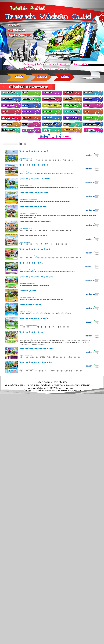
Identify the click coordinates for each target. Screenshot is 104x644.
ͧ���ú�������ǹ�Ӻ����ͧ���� (36, 277)
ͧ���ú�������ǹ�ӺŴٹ (31, 263)
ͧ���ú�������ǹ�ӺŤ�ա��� (35, 179)
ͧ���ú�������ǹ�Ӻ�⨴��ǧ (34, 206)
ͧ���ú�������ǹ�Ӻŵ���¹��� (36, 362)
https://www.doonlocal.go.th (27, 270)
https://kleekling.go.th (26, 185)
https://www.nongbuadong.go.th (28, 325)
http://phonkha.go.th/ (25, 172)
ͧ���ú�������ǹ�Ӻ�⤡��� (34, 151)
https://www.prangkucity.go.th (28, 297)
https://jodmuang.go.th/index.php (29, 213)
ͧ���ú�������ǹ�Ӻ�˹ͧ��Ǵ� (34, 318)
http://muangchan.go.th (26, 311)
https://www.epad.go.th (26, 355)
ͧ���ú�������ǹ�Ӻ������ (35, 249)
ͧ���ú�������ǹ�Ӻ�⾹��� (34, 165)
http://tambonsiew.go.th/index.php (29, 256)
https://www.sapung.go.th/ (27, 339)
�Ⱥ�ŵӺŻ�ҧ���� (28, 290)
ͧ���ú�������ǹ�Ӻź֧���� (33, 235)
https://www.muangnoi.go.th (27, 283)
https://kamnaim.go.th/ (26, 228)
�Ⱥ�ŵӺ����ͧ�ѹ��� (30, 304)
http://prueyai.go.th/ (25, 242)
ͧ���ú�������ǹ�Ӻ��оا (32, 332)
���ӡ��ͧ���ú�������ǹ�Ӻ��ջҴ (37, 348)
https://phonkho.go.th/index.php (28, 199)
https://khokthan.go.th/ (26, 158)
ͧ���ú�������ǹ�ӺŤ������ (35, 221)
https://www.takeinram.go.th (27, 369)
